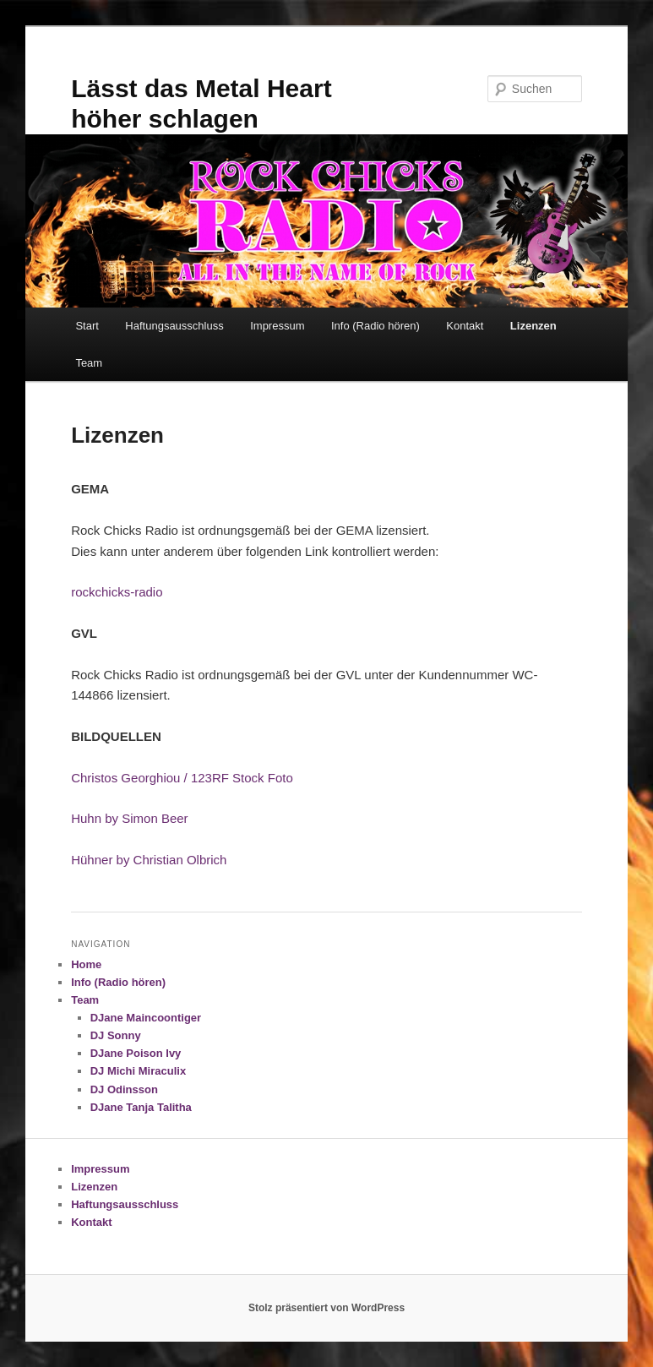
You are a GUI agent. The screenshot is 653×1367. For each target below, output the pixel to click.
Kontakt (464, 325)
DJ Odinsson (124, 1089)
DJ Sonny (115, 1035)
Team (88, 363)
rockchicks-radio (116, 592)
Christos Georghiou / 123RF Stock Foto (182, 778)
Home (86, 964)
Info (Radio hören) (375, 325)
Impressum (277, 325)
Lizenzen (533, 325)
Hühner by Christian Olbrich (148, 859)
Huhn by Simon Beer (129, 818)
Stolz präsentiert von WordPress (326, 1308)
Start (86, 325)
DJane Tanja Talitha (141, 1107)
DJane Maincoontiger (145, 1017)
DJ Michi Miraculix (138, 1071)
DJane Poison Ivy (136, 1053)
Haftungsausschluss (174, 325)
